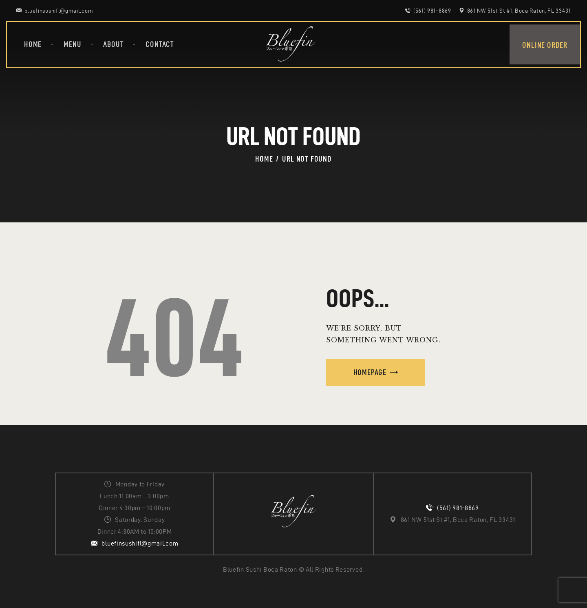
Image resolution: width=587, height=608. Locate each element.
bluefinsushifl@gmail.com (140, 543)
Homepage (369, 372)
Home (264, 159)
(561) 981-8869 (458, 507)
